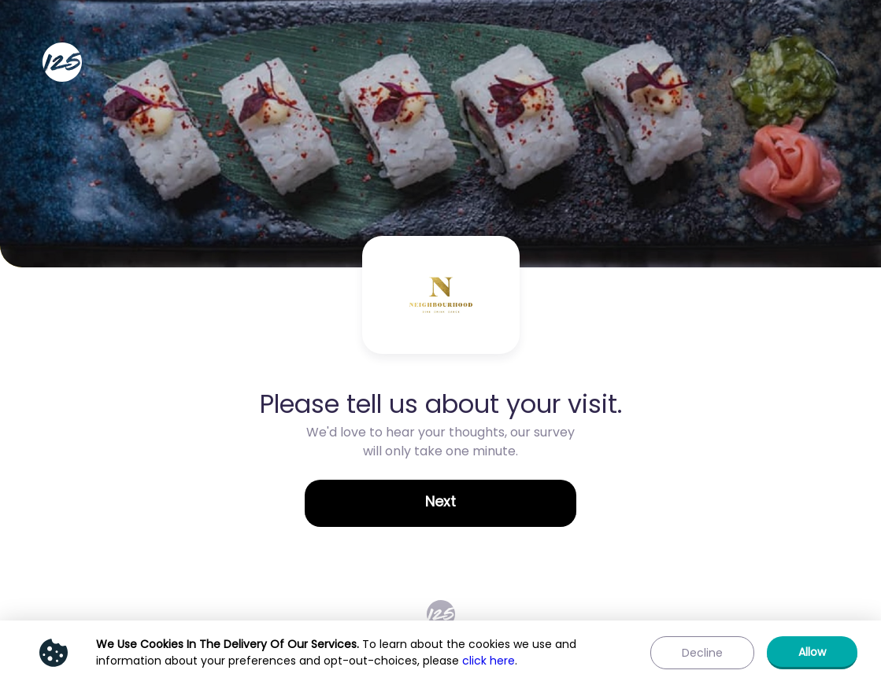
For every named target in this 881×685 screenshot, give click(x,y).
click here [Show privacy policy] (488, 660)
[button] (440, 503)
